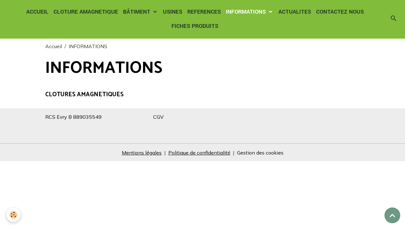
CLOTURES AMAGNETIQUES (84, 94)
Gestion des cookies (260, 152)
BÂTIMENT (137, 12)
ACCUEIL (37, 12)
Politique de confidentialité (199, 152)
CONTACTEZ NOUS (340, 12)
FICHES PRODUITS (194, 26)
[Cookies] (13, 215)
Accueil (53, 46)
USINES (172, 12)
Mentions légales (142, 152)
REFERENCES (204, 12)
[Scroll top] (392, 215)
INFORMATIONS (246, 12)
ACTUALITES (294, 12)
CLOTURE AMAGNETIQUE (85, 12)
